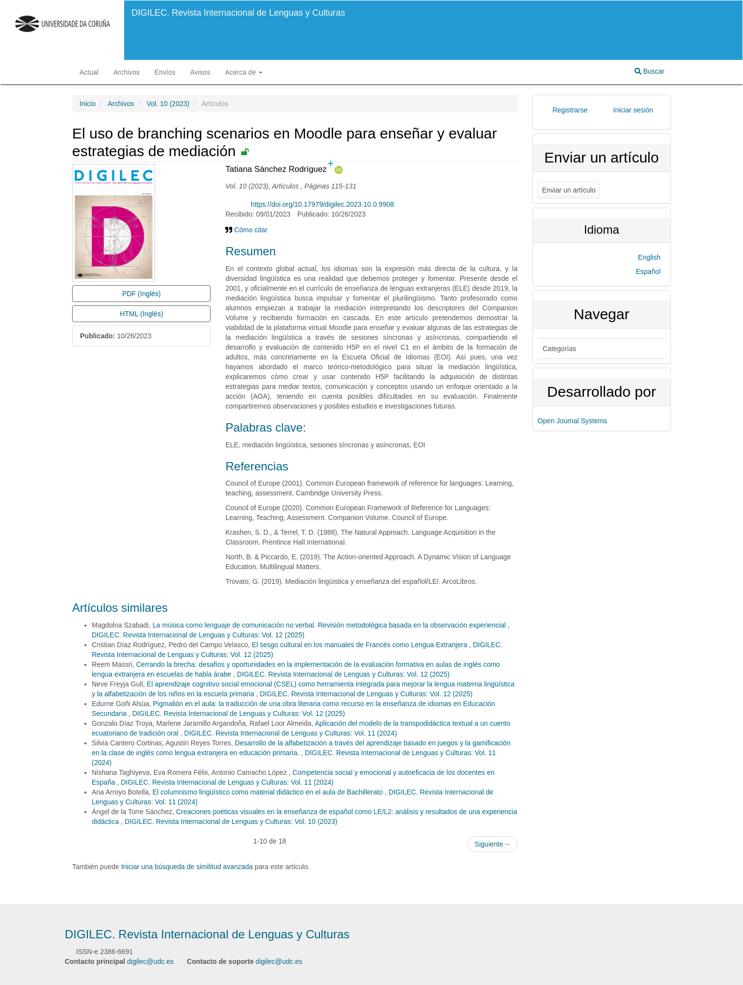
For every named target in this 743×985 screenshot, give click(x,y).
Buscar (649, 71)
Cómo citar (246, 230)
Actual (89, 72)
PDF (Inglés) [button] (141, 294)
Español (648, 271)
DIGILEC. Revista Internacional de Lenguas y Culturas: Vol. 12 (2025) (198, 635)
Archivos (126, 72)
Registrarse (570, 110)
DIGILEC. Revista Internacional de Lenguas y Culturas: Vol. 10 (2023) (231, 821)
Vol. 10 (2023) (168, 104)
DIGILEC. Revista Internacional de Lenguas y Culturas (238, 13)
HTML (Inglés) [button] (141, 314)
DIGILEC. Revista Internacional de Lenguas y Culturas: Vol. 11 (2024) (290, 733)
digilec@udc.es (150, 961)
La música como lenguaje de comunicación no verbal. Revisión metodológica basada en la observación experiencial (330, 625)
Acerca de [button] (244, 72)
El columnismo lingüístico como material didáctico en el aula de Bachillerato (269, 792)
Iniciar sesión (633, 110)
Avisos (200, 72)
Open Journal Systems (573, 421)
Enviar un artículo (569, 190)
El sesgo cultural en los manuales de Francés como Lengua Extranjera (360, 645)
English (649, 257)
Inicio (88, 104)
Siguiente (492, 844)
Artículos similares (120, 607)
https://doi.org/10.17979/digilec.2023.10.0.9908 (322, 204)
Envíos (165, 72)
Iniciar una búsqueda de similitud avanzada (187, 867)
